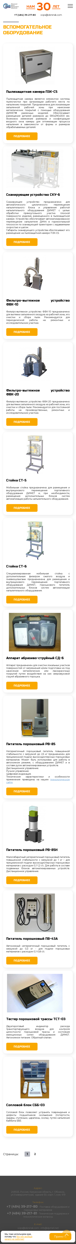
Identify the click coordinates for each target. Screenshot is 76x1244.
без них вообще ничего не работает (18, 1237)
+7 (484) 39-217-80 (25, 15)
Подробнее (22, 136)
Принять (60, 1236)
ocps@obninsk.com (51, 15)
